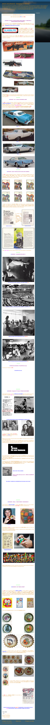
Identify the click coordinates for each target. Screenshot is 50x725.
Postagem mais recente (6, 721)
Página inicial (18, 721)
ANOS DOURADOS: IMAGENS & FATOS (15, 4)
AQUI (11, 394)
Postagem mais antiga (29, 721)
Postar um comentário (7, 717)
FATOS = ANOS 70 (7, 714)
